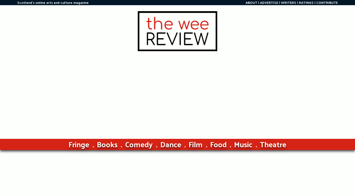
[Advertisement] (177, 92)
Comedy (139, 144)
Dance (170, 144)
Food (218, 144)
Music (243, 144)
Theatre (273, 144)
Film (196, 144)
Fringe (79, 144)
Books (107, 144)
